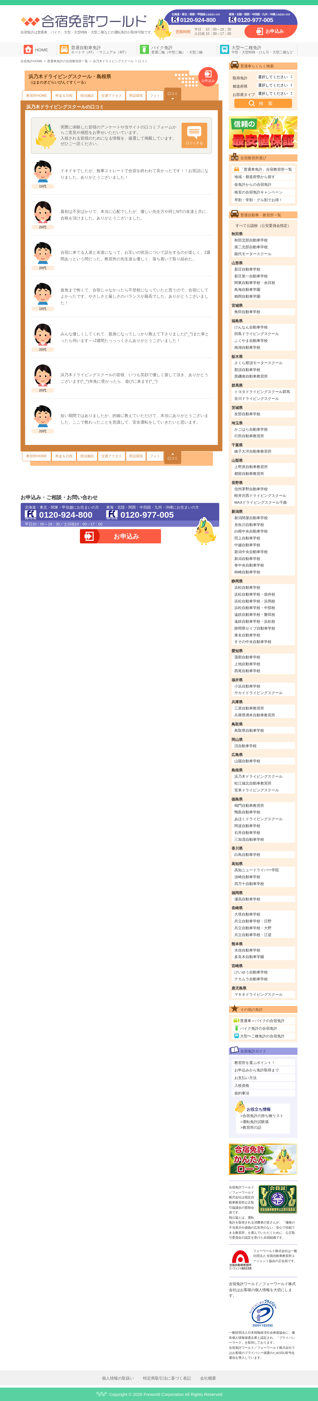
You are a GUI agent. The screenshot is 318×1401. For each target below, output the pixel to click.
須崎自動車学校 (247, 877)
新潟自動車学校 (247, 559)
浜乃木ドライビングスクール (258, 776)
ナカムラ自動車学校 (251, 979)
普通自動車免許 (99, 49)
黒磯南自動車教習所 (251, 376)
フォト (155, 96)
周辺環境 (136, 96)
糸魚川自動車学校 (249, 525)
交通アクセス (111, 96)
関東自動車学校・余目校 (254, 283)
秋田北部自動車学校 (251, 240)
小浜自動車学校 (247, 686)
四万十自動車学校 (249, 884)
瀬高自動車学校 (247, 899)
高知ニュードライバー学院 (256, 870)
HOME (41, 49)
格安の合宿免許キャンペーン (258, 192)
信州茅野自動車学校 (251, 489)
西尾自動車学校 (247, 671)
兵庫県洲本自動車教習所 (254, 715)
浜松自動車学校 (247, 587)
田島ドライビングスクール (256, 334)
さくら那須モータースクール (258, 363)
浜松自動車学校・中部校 (254, 608)
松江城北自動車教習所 (252, 783)
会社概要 (208, 1378)
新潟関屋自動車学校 (251, 518)
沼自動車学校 (245, 746)
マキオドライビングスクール (258, 994)
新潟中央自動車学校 (251, 552)
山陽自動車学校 (247, 761)
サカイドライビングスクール (258, 693)
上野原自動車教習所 (251, 467)
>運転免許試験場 (254, 1122)
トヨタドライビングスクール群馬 (262, 392)
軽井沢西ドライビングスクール (260, 495)
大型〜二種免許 (262, 49)
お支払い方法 (245, 1078)
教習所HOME (36, 96)
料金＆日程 (64, 96)
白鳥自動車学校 (247, 854)
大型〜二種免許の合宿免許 (262, 1036)
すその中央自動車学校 (252, 642)
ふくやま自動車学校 (251, 340)
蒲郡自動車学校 (247, 657)
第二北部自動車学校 (251, 247)
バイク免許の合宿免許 (258, 1028)
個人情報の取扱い (118, 1378)
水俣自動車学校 (247, 950)
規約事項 (241, 1093)
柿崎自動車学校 (247, 572)
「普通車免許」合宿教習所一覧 (266, 169)
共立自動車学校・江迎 (252, 935)
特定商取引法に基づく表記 (167, 1378)
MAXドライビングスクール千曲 (260, 502)
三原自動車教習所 (249, 708)
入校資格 (241, 1085)
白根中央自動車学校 (251, 531)
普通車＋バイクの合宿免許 (262, 1021)
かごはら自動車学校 (251, 429)
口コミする (194, 143)
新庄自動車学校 (247, 269)
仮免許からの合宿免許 (252, 184)
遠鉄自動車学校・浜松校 (254, 621)
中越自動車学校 (247, 545)
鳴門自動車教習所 (249, 805)
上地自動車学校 (247, 664)
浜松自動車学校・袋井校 (254, 594)
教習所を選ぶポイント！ (254, 1063)
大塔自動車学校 (247, 914)
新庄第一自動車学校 (251, 276)
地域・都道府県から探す (254, 177)
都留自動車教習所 (249, 473)
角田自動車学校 (247, 312)
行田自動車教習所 (249, 436)
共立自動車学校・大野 (252, 928)
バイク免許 (177, 49)
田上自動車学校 (247, 538)
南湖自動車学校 (247, 347)
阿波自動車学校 (247, 826)
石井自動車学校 (247, 832)
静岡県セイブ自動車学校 (254, 628)
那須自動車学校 (247, 370)
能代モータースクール (252, 254)
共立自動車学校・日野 (252, 921)
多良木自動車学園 (249, 957)
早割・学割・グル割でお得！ (258, 200)
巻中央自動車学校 (249, 565)
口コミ (173, 94)
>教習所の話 (250, 1127)
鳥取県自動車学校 (249, 730)
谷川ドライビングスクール (256, 398)
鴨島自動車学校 (247, 812)
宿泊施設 (87, 96)
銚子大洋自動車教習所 (252, 451)
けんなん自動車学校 (251, 327)
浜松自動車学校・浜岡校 (254, 601)
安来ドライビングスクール (256, 790)
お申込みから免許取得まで (256, 1070)
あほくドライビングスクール (258, 819)
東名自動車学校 (247, 635)
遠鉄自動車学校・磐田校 (254, 614)
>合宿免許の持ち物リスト (261, 1116)
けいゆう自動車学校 (251, 972)
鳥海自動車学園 (247, 289)
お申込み (274, 31)
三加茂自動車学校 (249, 839)
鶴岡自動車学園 (247, 296)
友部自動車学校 (247, 414)
